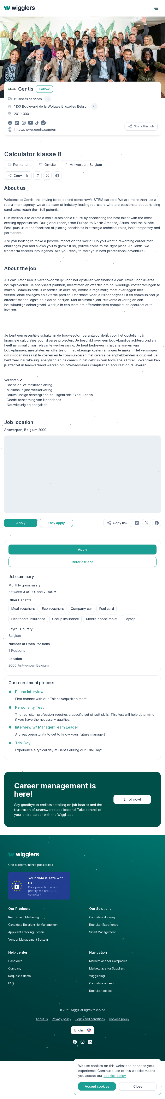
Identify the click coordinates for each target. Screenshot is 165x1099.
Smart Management (102, 932)
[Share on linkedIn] (37, 175)
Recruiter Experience (103, 924)
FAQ (11, 983)
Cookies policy (119, 1019)
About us (42, 1019)
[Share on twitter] (47, 175)
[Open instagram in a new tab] (82, 1041)
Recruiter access (100, 990)
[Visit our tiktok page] (37, 122)
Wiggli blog (97, 976)
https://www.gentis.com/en (35, 129)
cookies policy (115, 1076)
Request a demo (19, 976)
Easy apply (56, 523)
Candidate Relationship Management (33, 924)
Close (137, 1086)
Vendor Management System (28, 939)
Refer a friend (82, 562)
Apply (20, 523)
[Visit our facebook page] (10, 122)
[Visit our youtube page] (30, 122)
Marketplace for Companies (108, 961)
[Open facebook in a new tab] (74, 1041)
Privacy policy (61, 1019)
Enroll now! (132, 799)
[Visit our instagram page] (23, 122)
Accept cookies (97, 1086)
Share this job (141, 126)
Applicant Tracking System (26, 932)
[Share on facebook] (57, 175)
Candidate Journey (102, 917)
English (82, 1030)
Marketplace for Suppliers (107, 968)
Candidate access (101, 983)
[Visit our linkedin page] (16, 122)
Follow (44, 89)
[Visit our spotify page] (43, 122)
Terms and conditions (90, 1019)
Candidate (15, 961)
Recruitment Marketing (23, 917)
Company (14, 968)
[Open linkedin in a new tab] (90, 1041)
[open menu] (156, 8)
